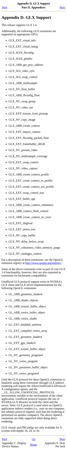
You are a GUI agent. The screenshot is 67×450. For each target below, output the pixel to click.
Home (33, 444)
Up (33, 439)
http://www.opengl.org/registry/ (43, 263)
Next (62, 7)
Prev (4, 7)
